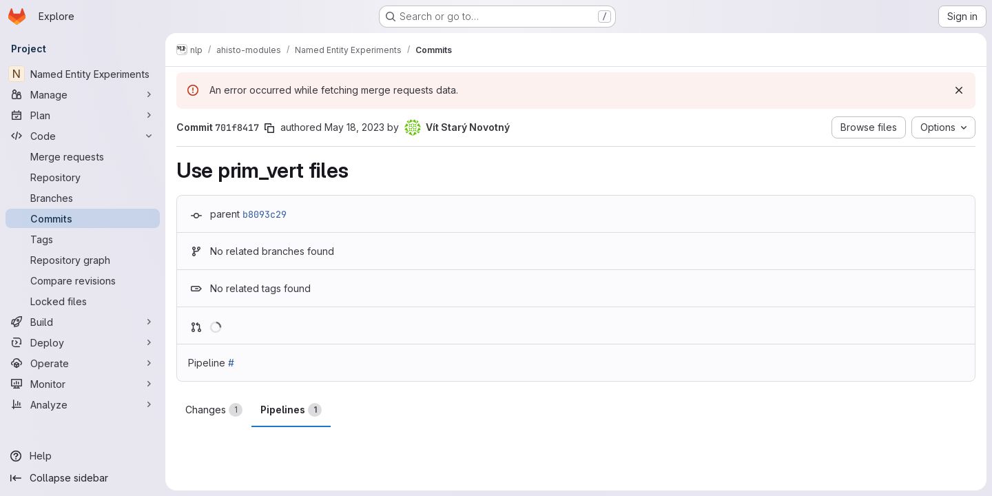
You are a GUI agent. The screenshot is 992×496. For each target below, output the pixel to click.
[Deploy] (83, 342)
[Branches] (83, 197)
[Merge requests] (83, 156)
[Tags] (83, 239)
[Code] (83, 135)
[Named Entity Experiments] (83, 73)
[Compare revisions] (83, 280)
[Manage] (83, 94)
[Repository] (83, 177)
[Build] (83, 321)
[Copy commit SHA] (269, 128)
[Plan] (83, 115)
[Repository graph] (83, 259)
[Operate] (83, 363)
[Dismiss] (959, 90)
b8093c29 (264, 214)
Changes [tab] (213, 410)
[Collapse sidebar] (83, 478)
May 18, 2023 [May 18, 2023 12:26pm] (354, 127)
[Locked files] (83, 301)
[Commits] (83, 218)
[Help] (83, 456)
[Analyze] (83, 404)
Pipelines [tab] (291, 410)
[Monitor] (83, 383)
